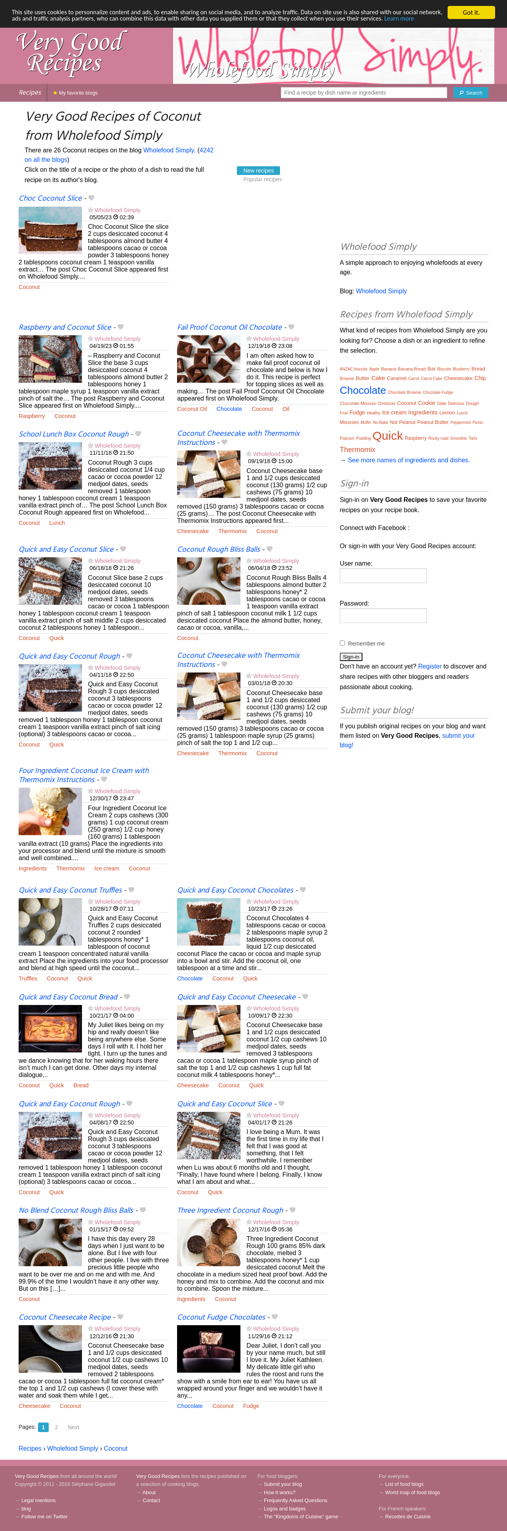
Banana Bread (412, 369)
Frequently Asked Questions (295, 1500)
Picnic (478, 422)
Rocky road (438, 438)
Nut (393, 422)
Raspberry (32, 416)
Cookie (427, 403)
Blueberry (461, 369)
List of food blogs (404, 1484)
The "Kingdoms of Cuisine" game (301, 1517)
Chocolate (229, 409)
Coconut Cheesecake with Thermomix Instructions (238, 438)
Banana (388, 369)
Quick (57, 638)
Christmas (386, 403)
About (148, 1492)
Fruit (344, 413)
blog (26, 1509)
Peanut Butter (433, 422)
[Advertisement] (252, 258)
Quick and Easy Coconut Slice (66, 550)
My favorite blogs (75, 93)
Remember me (366, 643)
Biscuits (444, 369)
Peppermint (460, 422)
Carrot (413, 378)
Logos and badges (284, 1509)
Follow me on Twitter (44, 1517)
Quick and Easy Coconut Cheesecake (236, 997)
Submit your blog (283, 1484)
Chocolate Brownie (404, 392)
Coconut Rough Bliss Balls (218, 550)
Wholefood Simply (168, 150)
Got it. (471, 12)
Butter (363, 378)
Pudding (363, 438)
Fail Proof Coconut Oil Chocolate (229, 328)
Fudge (251, 1406)
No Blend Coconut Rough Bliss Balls (76, 1211)
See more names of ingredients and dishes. (409, 460)
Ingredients (33, 868)
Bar (431, 369)
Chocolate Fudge (438, 392)
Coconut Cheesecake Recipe (65, 1318)
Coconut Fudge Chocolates (221, 1318)
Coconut (29, 287)
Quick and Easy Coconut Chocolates (235, 891)
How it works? (279, 1492)
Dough (472, 403)
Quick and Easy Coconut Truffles (70, 891)
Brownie (347, 378)
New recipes (258, 170)
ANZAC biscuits (354, 369)
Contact (151, 1500)
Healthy (373, 413)
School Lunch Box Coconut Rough (73, 435)
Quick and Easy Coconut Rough (69, 657)
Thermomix (232, 531)
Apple (374, 369)
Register (430, 666)
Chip (480, 378)
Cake (378, 377)
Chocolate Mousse (358, 403)
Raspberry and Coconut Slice (65, 328)
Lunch (57, 523)
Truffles (28, 978)
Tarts (473, 438)
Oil (286, 409)
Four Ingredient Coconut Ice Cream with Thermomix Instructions (84, 775)
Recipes (30, 92)
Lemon (447, 413)
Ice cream (106, 868)
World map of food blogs (412, 1492)
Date (441, 403)
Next (73, 1427)
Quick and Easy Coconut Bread (68, 997)
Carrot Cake (431, 378)
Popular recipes (262, 179)
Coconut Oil (192, 409)
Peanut (407, 422)
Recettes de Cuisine (408, 1517)
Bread (80, 1085)
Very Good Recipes (37, 1476)
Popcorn (347, 438)
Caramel (396, 378)
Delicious (456, 403)
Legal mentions (38, 1500)
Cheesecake (193, 531)
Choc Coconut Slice (50, 199)
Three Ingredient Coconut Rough (230, 1211)
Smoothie (458, 438)
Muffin (365, 422)
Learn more (27, 26)
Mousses (349, 422)
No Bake (380, 422)
